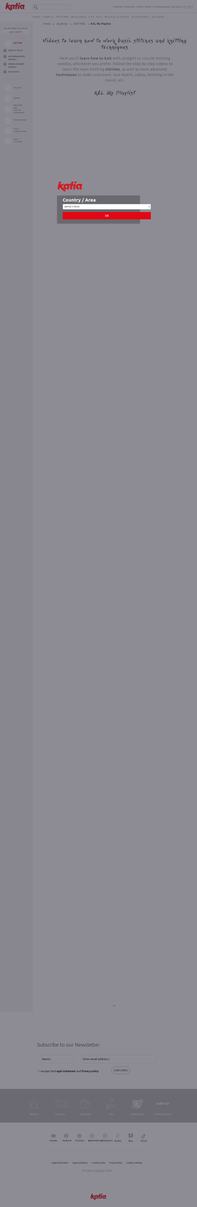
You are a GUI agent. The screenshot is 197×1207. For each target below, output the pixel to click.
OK (107, 215)
